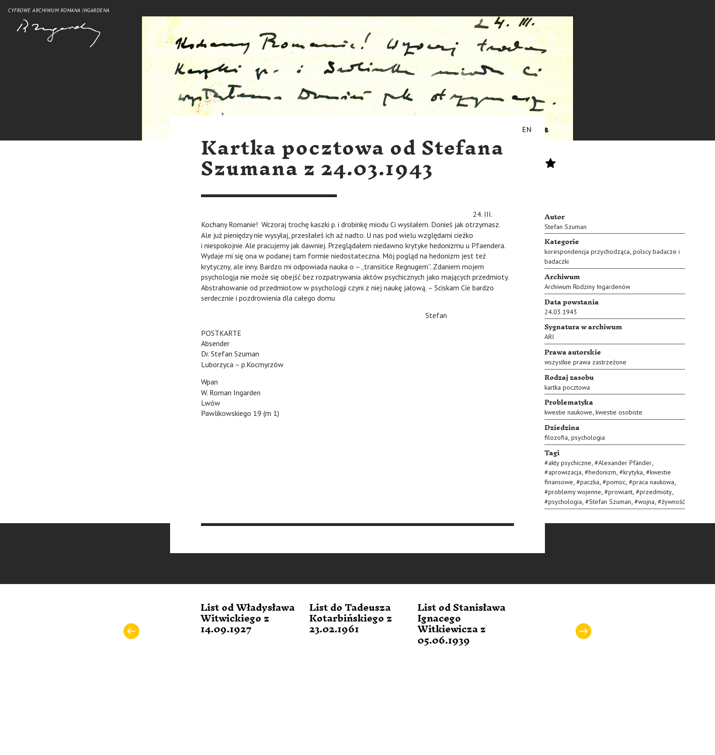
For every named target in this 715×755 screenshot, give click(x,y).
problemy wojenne (574, 492)
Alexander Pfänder (625, 463)
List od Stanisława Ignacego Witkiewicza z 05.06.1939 (461, 624)
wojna (646, 501)
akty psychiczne (569, 463)
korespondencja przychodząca (587, 251)
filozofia (556, 437)
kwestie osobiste (619, 412)
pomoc (616, 482)
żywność (673, 501)
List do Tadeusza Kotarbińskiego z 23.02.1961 (350, 619)
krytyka (633, 472)
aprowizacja (564, 472)
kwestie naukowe (568, 412)
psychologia (588, 437)
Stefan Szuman (565, 226)
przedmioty (656, 492)
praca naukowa (653, 482)
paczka (589, 482)
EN (526, 129)
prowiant (620, 492)
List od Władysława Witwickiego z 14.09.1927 (248, 619)
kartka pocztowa (567, 387)
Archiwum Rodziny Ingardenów (587, 286)
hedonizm (602, 472)
